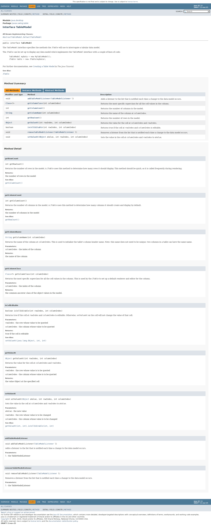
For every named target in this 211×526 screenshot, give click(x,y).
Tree (44, 6)
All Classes (6, 11)
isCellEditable (35, 127)
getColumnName (35, 113)
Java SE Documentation (62, 515)
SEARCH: (179, 11)
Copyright (5, 519)
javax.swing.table (20, 23)
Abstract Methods (54, 90)
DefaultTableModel (32, 37)
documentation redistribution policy (63, 521)
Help (69, 6)
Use (38, 6)
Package (23, 6)
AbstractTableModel (12, 37)
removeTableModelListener (40, 132)
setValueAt (33, 137)
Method (35, 14)
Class (8, 103)
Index (62, 6)
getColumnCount (35, 108)
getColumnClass (35, 103)
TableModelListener (61, 98)
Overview (5, 6)
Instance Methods (31, 90)
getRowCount (33, 118)
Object (9, 123)
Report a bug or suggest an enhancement (18, 512)
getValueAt (33, 123)
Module (14, 6)
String (9, 113)
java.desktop (17, 20)
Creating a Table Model (44, 66)
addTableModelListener (39, 98)
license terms (133, 2)
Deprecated (53, 6)
